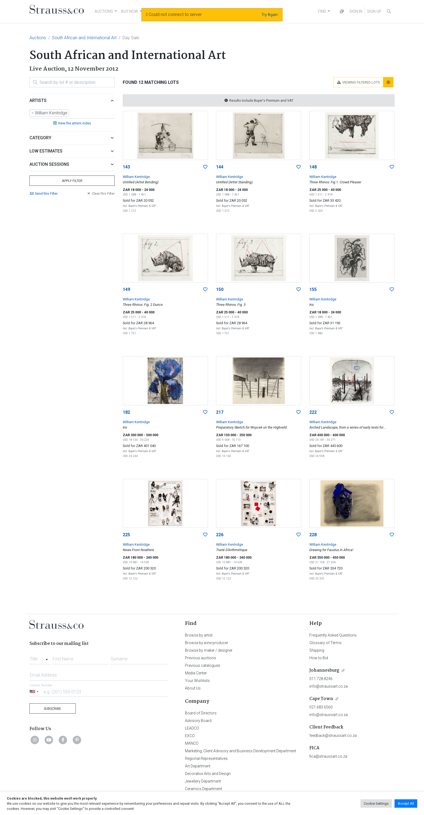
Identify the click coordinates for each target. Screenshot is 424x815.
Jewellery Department (203, 781)
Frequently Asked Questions (333, 635)
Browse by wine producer (206, 643)
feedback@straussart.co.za (333, 735)
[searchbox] (72, 113)
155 (313, 289)
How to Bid (318, 658)
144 (219, 167)
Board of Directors (201, 713)
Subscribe (52, 709)
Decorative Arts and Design (208, 773)
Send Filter (43, 193)
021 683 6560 (321, 707)
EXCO (190, 736)
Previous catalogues (202, 665)
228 (313, 534)
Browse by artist (199, 635)
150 (219, 289)
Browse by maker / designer (209, 650)
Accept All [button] (406, 803)
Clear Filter (101, 193)
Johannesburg (324, 670)
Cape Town (321, 698)
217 (219, 412)
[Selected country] (35, 692)
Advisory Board (198, 720)
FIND (322, 11)
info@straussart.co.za (328, 686)
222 (313, 412)
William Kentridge (136, 177)
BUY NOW (129, 11)
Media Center (196, 673)
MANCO (191, 743)
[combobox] (72, 113)
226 (219, 534)
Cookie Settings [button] (376, 803)
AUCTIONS (104, 11)
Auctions (37, 37)
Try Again (269, 14)
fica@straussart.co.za (328, 756)
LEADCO (192, 728)
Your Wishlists (197, 680)
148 (313, 167)
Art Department (197, 766)
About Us (193, 688)
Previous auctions (200, 658)
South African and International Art (84, 37)
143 (126, 167)
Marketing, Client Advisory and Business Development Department (240, 751)
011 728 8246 (321, 679)
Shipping (316, 650)
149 (126, 289)
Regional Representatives (206, 758)
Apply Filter (72, 181)
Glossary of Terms (325, 643)
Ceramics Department (203, 789)
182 (126, 412)
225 (126, 534)
